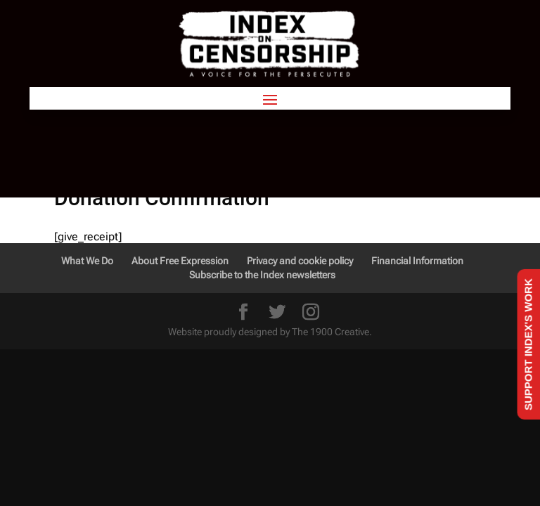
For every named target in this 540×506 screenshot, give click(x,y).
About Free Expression (180, 260)
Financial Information (417, 260)
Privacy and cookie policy (300, 260)
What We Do (87, 260)
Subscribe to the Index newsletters (262, 274)
